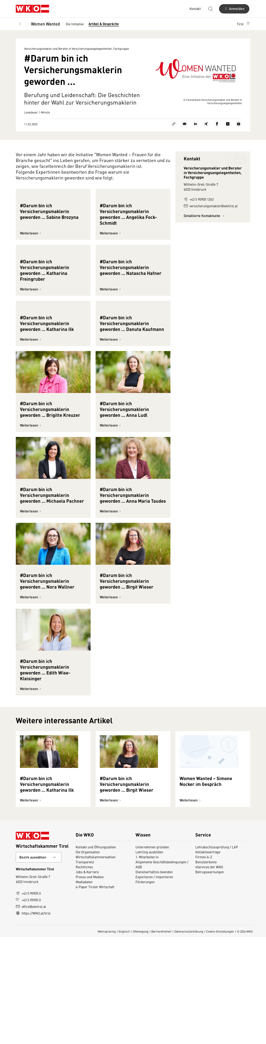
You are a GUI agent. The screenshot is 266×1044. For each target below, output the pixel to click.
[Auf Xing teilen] (206, 124)
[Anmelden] (234, 8)
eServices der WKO (209, 974)
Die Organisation (88, 959)
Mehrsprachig (107, 1038)
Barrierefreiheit (161, 1038)
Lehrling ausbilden (149, 959)
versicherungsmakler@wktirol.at (211, 206)
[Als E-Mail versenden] (184, 124)
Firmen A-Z (203, 964)
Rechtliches (84, 974)
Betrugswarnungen (209, 979)
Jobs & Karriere (87, 979)
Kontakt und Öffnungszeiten (96, 954)
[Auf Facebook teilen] (217, 124)
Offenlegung (140, 1038)
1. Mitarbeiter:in (147, 964)
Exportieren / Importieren (154, 984)
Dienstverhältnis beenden (154, 979)
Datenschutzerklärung (188, 1038)
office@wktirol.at (31, 1013)
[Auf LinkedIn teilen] (195, 124)
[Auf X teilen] (227, 124)
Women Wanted (45, 24)
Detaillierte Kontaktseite (204, 215)
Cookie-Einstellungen (220, 1038)
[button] (243, 23)
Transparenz (85, 969)
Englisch (124, 1038)
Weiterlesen (31, 268)
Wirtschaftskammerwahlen (96, 964)
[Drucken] (238, 124)
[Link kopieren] (173, 124)
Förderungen (145, 989)
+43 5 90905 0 (28, 1000)
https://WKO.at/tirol (33, 1020)
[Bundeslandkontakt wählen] (38, 964)
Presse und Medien (90, 984)
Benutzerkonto (206, 969)
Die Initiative (75, 24)
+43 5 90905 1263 (199, 199)
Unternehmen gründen (152, 954)
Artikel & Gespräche (104, 23)
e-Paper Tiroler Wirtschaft (95, 994)
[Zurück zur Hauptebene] (20, 24)
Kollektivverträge (207, 959)
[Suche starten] (210, 8)
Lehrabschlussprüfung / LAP (216, 954)
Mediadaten (84, 989)
